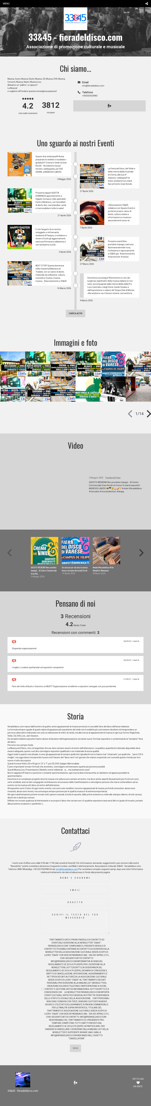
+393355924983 (89, 96)
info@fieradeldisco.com (67, 869)
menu (6, 3)
